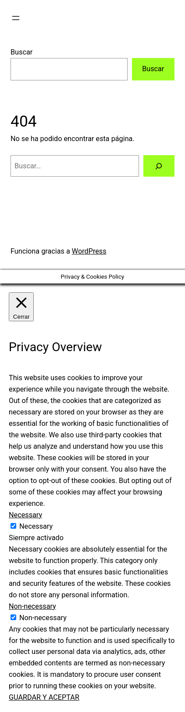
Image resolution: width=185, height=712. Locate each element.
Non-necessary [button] (32, 606)
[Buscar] (158, 166)
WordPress (89, 251)
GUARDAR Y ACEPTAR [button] (44, 697)
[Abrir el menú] (16, 18)
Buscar (21, 52)
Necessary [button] (25, 515)
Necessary (36, 526)
